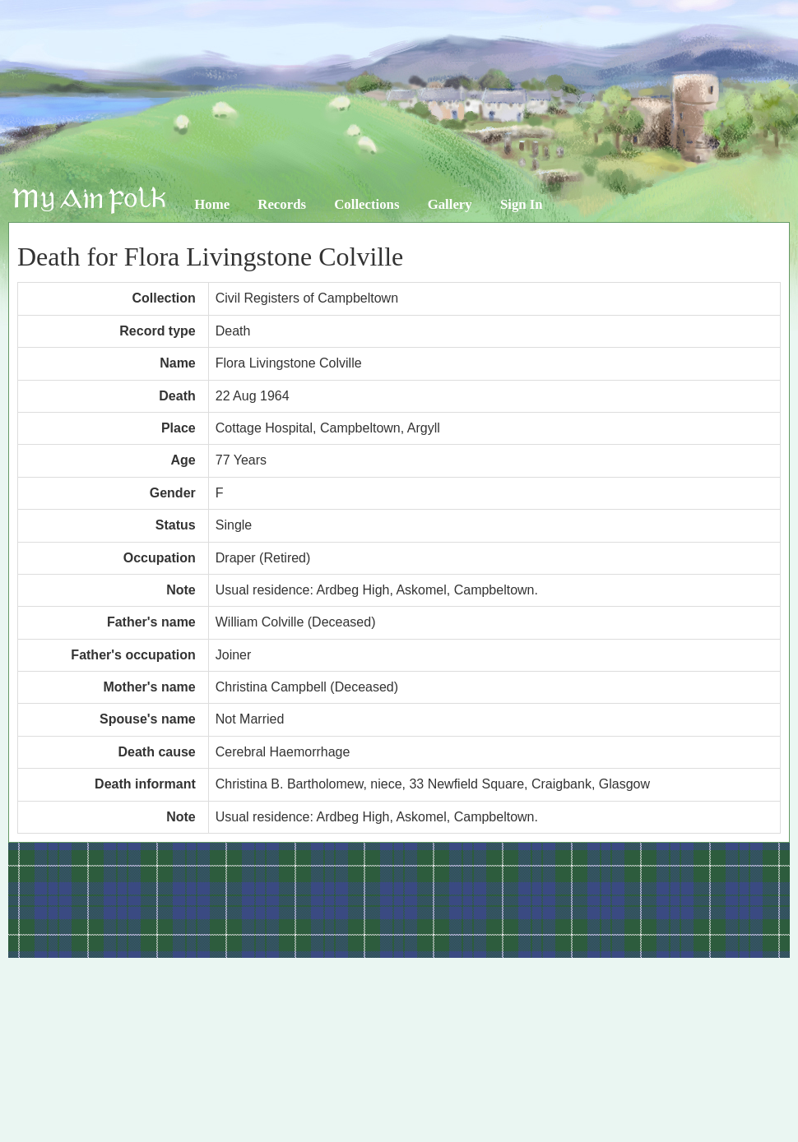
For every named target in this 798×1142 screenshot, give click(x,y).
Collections (366, 204)
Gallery (450, 204)
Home (212, 204)
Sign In (521, 204)
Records (281, 204)
